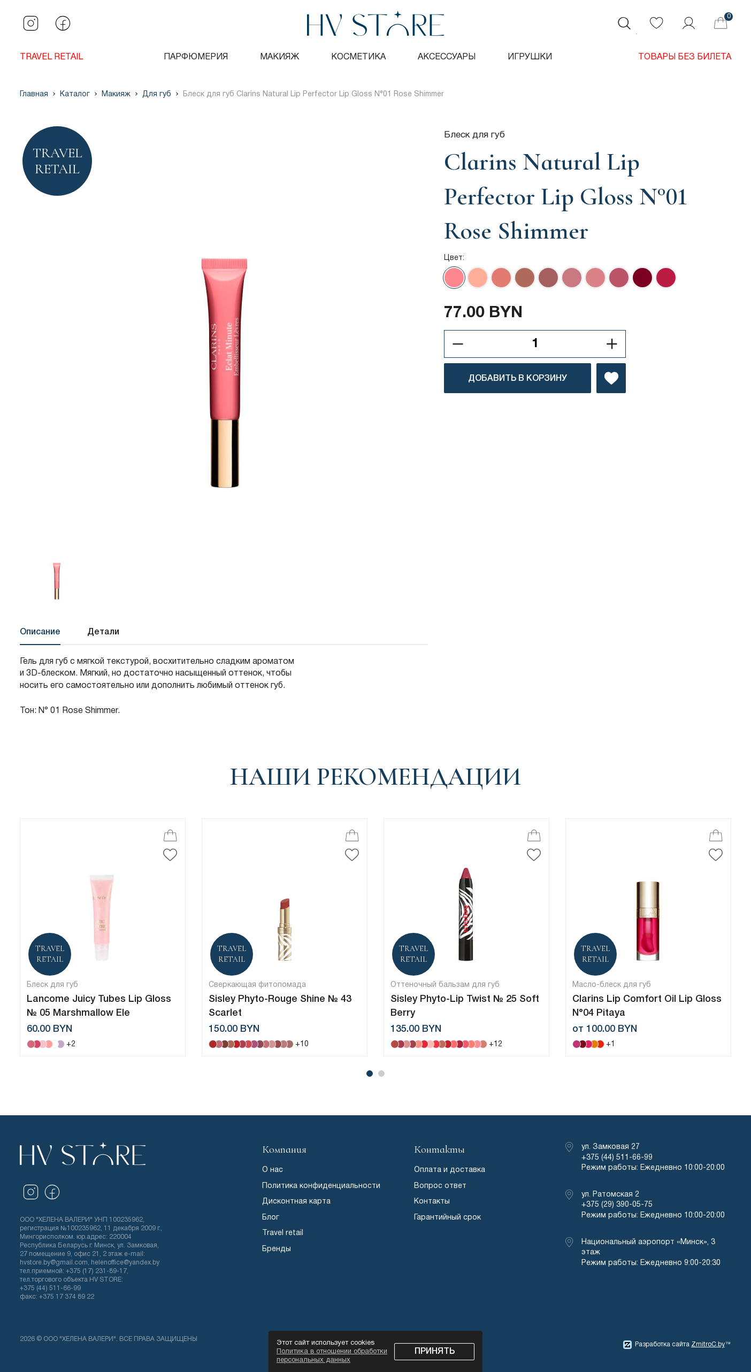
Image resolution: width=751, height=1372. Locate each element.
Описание (40, 632)
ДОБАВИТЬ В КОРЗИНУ (517, 378)
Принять (435, 1351)
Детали (103, 632)
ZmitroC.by (708, 1344)
